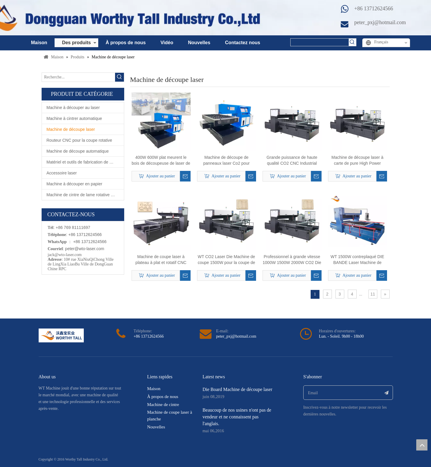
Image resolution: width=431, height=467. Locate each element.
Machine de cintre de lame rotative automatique (85, 194)
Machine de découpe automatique (78, 151)
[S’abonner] (386, 393)
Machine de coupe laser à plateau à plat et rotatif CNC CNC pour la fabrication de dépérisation (160, 259)
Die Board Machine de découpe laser (237, 389)
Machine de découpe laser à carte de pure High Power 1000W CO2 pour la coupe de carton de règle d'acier (357, 160)
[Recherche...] (78, 77)
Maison (39, 42)
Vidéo (166, 42)
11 (373, 294)
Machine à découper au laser (73, 107)
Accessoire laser (62, 173)
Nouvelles (199, 42)
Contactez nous (242, 42)
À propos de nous (126, 42)
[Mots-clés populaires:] (352, 42)
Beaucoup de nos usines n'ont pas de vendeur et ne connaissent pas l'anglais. (236, 416)
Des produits (76, 42)
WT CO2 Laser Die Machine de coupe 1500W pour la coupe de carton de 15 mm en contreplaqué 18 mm (226, 259)
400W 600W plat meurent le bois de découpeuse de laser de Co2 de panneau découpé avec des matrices (161, 160)
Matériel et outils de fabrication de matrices (85, 162)
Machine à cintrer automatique (74, 118)
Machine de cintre (163, 404)
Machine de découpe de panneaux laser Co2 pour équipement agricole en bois (226, 160)
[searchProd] (320, 42)
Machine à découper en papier (74, 183)
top (421, 445)
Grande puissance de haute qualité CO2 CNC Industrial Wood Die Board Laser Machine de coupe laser (292, 160)
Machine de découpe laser (71, 129)
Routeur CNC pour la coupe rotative (79, 140)
